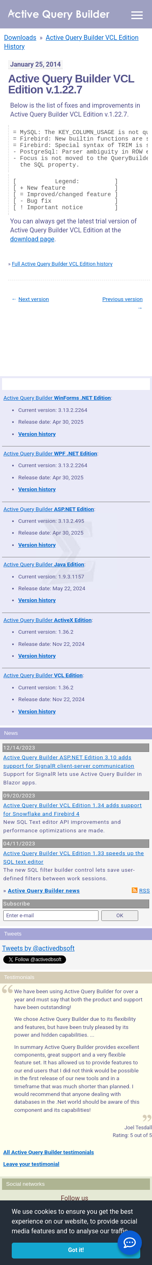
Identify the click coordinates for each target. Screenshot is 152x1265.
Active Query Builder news (44, 890)
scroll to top (131, 330)
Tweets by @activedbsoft (38, 948)
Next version (33, 299)
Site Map (20, 336)
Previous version (122, 299)
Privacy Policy (66, 336)
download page (32, 239)
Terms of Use (41, 336)
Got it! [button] (76, 1250)
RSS (144, 890)
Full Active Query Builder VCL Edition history (62, 264)
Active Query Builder (57, 397)
